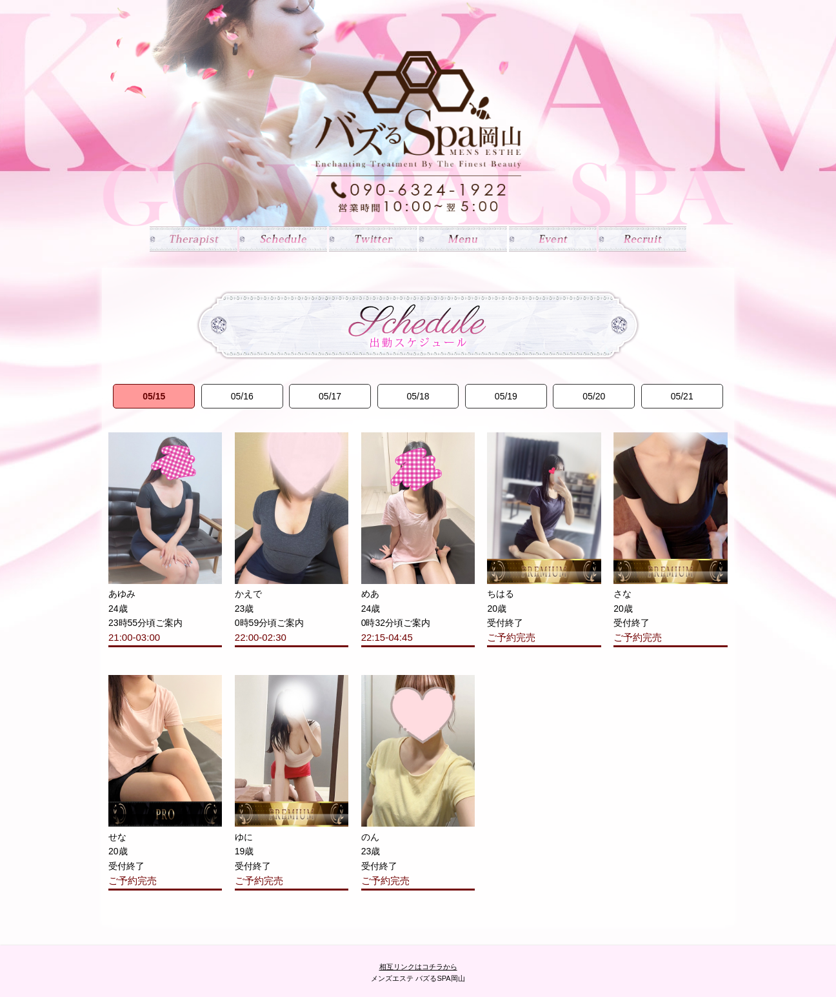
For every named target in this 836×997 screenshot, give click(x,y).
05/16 (242, 396)
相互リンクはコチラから (418, 967)
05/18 (417, 396)
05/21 (682, 396)
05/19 (506, 396)
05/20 (593, 396)
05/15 (154, 396)
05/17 (330, 396)
